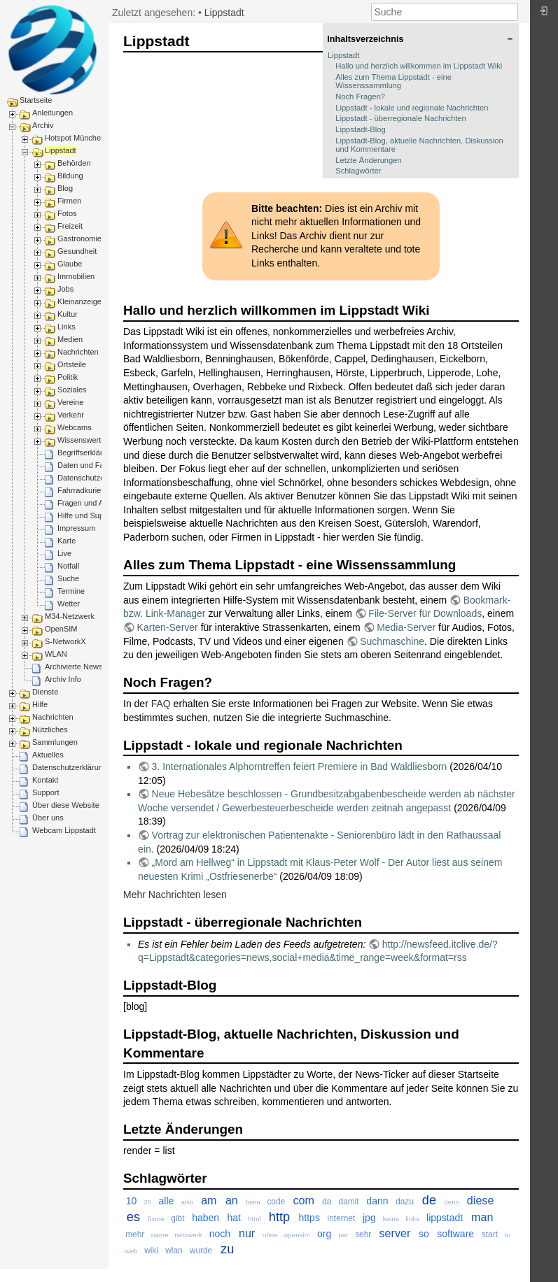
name (160, 1235)
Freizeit (70, 226)
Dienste (45, 692)
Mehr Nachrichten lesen (175, 894)
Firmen (69, 201)
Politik (67, 377)
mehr (134, 1234)
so (424, 1233)
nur (247, 1233)
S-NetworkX (65, 641)
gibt (177, 1218)
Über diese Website (65, 805)
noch (219, 1233)
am (208, 1200)
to (507, 1235)
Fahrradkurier (80, 490)
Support (46, 792)
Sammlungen (55, 742)
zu (227, 1249)
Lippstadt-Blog (360, 129)
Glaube (69, 263)
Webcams (74, 427)
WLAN (56, 654)
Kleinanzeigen (81, 301)
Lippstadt (60, 150)
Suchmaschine (392, 641)
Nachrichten (78, 352)
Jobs (65, 289)
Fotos (67, 213)
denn (451, 1202)
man (482, 1217)
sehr (363, 1234)
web (131, 1251)
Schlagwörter (358, 170)
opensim (297, 1235)
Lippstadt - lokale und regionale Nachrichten (411, 108)
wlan (173, 1250)
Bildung (70, 175)
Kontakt (45, 780)
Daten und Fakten (87, 465)
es (133, 1217)
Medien (70, 339)
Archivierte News (74, 666)
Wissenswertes (83, 440)
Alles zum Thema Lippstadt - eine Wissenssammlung (393, 81)
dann (377, 1200)
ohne (270, 1235)
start (490, 1234)
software (455, 1233)
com (303, 1200)
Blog (65, 188)
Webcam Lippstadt (64, 830)
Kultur (67, 314)
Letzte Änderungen (368, 160)
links (412, 1219)
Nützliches (50, 729)
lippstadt (444, 1217)
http (279, 1217)
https (309, 1217)
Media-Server (406, 627)
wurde (201, 1250)
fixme (156, 1219)
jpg (369, 1217)
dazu (405, 1201)
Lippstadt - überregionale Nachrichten (400, 118)
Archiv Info (63, 679)
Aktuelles (48, 754)
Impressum (76, 528)
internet (342, 1218)
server (395, 1233)
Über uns (48, 817)
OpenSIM (61, 629)
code (276, 1201)
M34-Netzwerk (70, 616)
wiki (151, 1250)
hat (233, 1217)
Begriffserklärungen (90, 452)
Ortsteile (71, 364)
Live (64, 553)
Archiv (43, 125)
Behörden (74, 163)
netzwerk (188, 1235)
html (254, 1219)
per (343, 1235)
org (324, 1233)
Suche (68, 578)
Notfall (68, 566)
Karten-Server (167, 627)
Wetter (68, 603)
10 (131, 1200)
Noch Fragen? (360, 96)
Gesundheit (77, 251)
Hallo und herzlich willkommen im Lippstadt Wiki (418, 66)
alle (166, 1200)
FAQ (161, 703)
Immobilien (76, 276)
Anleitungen (52, 112)
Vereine (70, 402)
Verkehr (70, 415)
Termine (71, 591)
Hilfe (40, 704)
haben (205, 1217)
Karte (66, 540)
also (187, 1202)
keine (391, 1219)
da (326, 1201)
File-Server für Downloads (425, 613)
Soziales (72, 389)
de (429, 1200)
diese (480, 1200)
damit (349, 1201)
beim (253, 1202)
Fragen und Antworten (95, 503)
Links (66, 326)
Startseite (36, 100)
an (231, 1200)
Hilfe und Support (87, 515)
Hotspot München (75, 138)
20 (147, 1202)
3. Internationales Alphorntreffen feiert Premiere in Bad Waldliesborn (299, 766)
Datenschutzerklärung (94, 477)
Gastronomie (79, 238)
